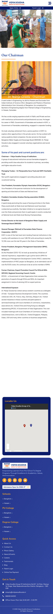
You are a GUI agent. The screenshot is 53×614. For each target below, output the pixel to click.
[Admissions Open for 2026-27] (28, 487)
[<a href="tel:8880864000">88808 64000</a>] (3, 596)
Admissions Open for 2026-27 (14, 487)
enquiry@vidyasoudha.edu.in (15, 592)
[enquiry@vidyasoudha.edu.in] (3, 592)
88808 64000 (10, 596)
